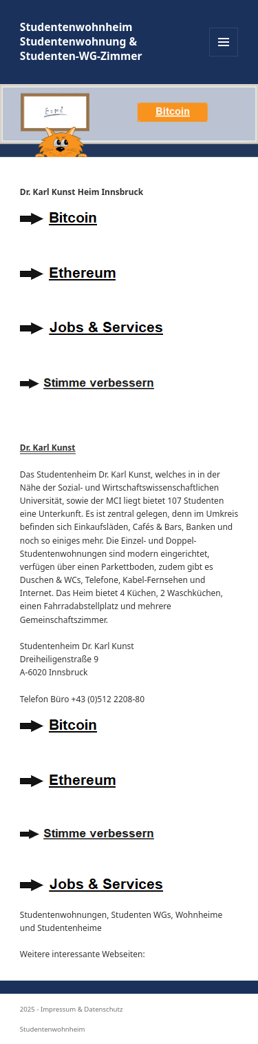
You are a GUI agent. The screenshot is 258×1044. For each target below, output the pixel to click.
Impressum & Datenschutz (82, 1009)
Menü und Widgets (224, 56)
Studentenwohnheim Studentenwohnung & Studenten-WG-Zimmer (81, 41)
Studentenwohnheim (52, 1029)
